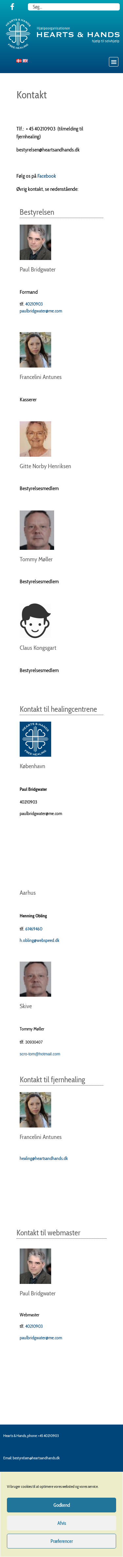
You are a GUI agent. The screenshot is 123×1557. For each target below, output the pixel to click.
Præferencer (62, 1541)
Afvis (61, 1523)
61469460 (33, 929)
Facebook (46, 176)
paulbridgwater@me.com (41, 311)
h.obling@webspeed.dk (39, 940)
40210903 (34, 304)
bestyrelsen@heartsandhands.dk (36, 1457)
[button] (113, 62)
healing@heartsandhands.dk (44, 1158)
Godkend (61, 1505)
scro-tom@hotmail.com (40, 1054)
